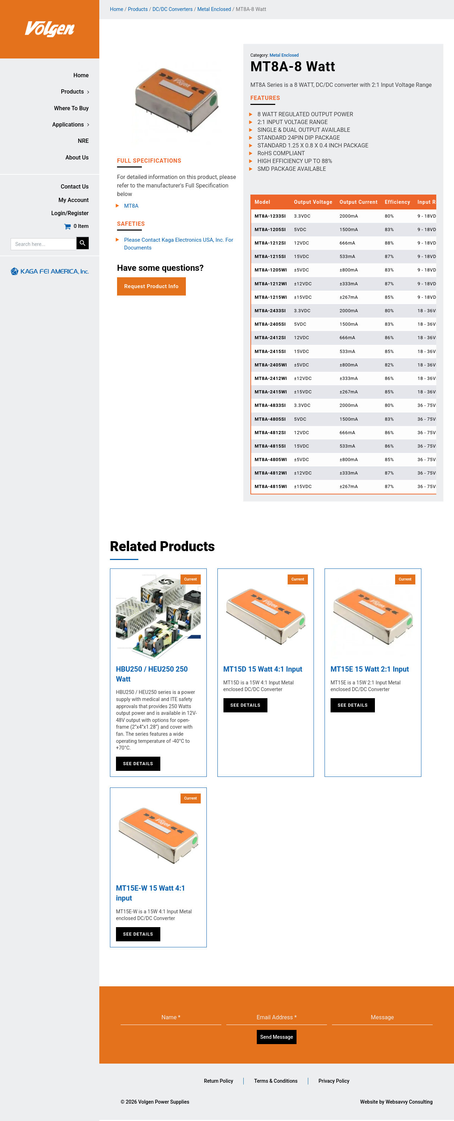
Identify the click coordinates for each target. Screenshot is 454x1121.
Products (72, 91)
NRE (83, 141)
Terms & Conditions (276, 1081)
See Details (138, 764)
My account (74, 200)
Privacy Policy (334, 1081)
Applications (68, 124)
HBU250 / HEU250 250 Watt (152, 675)
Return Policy (217, 1081)
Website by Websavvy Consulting (396, 1103)
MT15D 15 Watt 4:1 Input (263, 670)
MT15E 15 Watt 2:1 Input (370, 670)
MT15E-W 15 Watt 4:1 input (151, 894)
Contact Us (75, 186)
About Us (77, 157)
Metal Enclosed (220, 9)
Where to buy (71, 108)
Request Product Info (153, 286)
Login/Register (70, 213)
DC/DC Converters (175, 9)
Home (81, 75)
